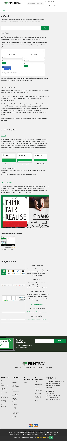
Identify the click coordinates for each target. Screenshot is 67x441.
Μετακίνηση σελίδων (37, 304)
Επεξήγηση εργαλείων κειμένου (37, 319)
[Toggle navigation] (3, 9)
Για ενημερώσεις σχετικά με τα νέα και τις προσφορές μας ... (24, 346)
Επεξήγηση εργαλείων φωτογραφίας (37, 312)
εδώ (43, 39)
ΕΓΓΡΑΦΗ (60, 341)
